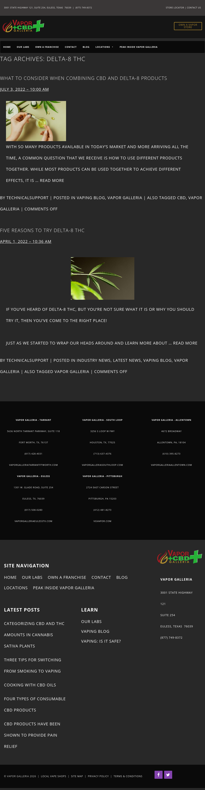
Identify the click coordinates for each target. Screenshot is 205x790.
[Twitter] (168, 775)
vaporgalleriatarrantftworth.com (33, 464)
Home (7, 46)
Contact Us (194, 7)
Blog (86, 46)
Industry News (94, 360)
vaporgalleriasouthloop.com (102, 464)
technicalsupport (27, 197)
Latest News (127, 360)
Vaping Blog (91, 197)
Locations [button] (104, 46)
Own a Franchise (47, 46)
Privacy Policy (98, 776)
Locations (16, 587)
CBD (181, 197)
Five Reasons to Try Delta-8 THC (42, 230)
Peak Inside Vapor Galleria (139, 46)
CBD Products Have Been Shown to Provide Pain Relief (32, 735)
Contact (71, 46)
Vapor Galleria (125, 197)
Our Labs (23, 46)
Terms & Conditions (128, 776)
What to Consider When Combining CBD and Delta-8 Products (83, 78)
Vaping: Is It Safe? (101, 641)
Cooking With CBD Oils (30, 685)
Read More (52, 180)
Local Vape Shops (53, 776)
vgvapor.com (102, 521)
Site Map (77, 776)
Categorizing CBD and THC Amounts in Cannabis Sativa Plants (34, 635)
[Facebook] (159, 775)
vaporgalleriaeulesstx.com (33, 521)
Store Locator (175, 7)
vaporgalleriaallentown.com (171, 464)
